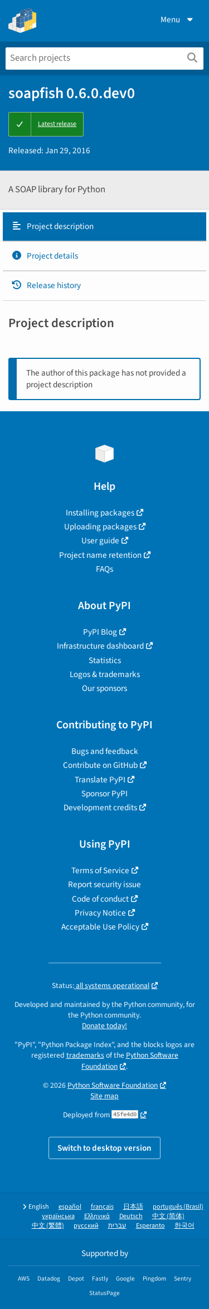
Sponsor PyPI (104, 793)
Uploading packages (100, 526)
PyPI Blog (100, 632)
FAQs (104, 569)
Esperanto (150, 1225)
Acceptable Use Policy (100, 927)
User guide (100, 540)
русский (86, 1225)
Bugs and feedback (104, 751)
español (70, 1206)
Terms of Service (100, 870)
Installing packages (100, 513)
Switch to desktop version (104, 1148)
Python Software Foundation (112, 1085)
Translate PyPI (100, 779)
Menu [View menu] (178, 19)
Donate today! (104, 1025)
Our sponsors (104, 688)
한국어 (184, 1225)
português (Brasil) (178, 1206)
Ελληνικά (97, 1216)
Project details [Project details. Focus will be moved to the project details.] (44, 256)
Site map (104, 1096)
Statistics (105, 660)
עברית (117, 1225)
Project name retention (100, 555)
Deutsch (131, 1216)
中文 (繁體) (48, 1225)
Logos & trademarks (105, 674)
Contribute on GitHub (100, 765)
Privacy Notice (100, 913)
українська (58, 1216)
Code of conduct (100, 899)
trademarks (85, 1055)
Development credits (100, 807)
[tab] (104, 226)
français (102, 1206)
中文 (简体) (168, 1216)
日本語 (133, 1206)
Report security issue (104, 884)
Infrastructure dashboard (100, 646)
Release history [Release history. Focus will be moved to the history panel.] (46, 285)
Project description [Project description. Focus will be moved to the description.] (52, 226)
